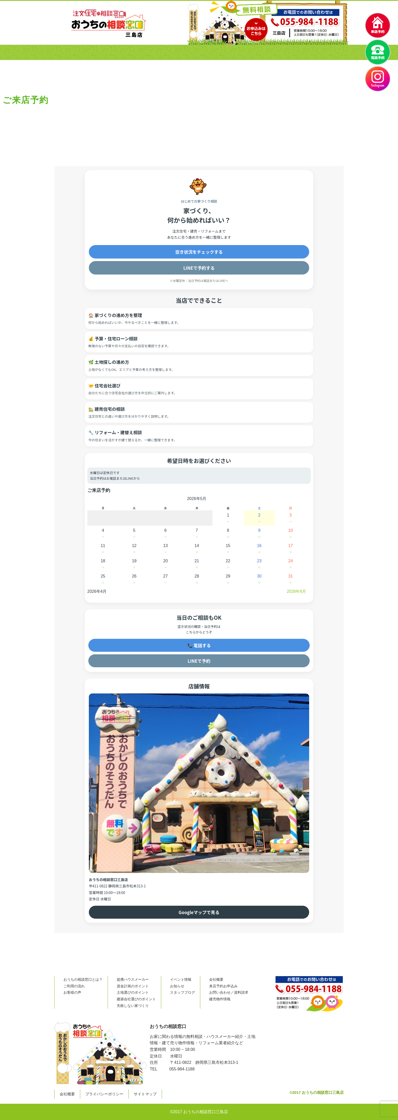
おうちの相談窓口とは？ (105, 52)
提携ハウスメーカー (133, 979)
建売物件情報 (219, 999)
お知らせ (177, 986)
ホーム (63, 52)
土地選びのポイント (133, 992)
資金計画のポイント (133, 986)
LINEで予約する (199, 268)
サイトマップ (145, 1094)
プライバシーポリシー (104, 1094)
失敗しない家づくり (133, 1006)
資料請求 (333, 52)
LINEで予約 (199, 661)
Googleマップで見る (199, 912)
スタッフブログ (182, 992)
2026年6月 (296, 591)
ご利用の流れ (158, 52)
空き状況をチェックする (199, 252)
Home (54, 145)
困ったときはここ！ (285, 52)
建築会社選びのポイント (136, 999)
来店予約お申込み (223, 986)
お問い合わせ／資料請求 (228, 992)
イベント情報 (180, 979)
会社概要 (240, 52)
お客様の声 (201, 52)
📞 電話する (199, 645)
